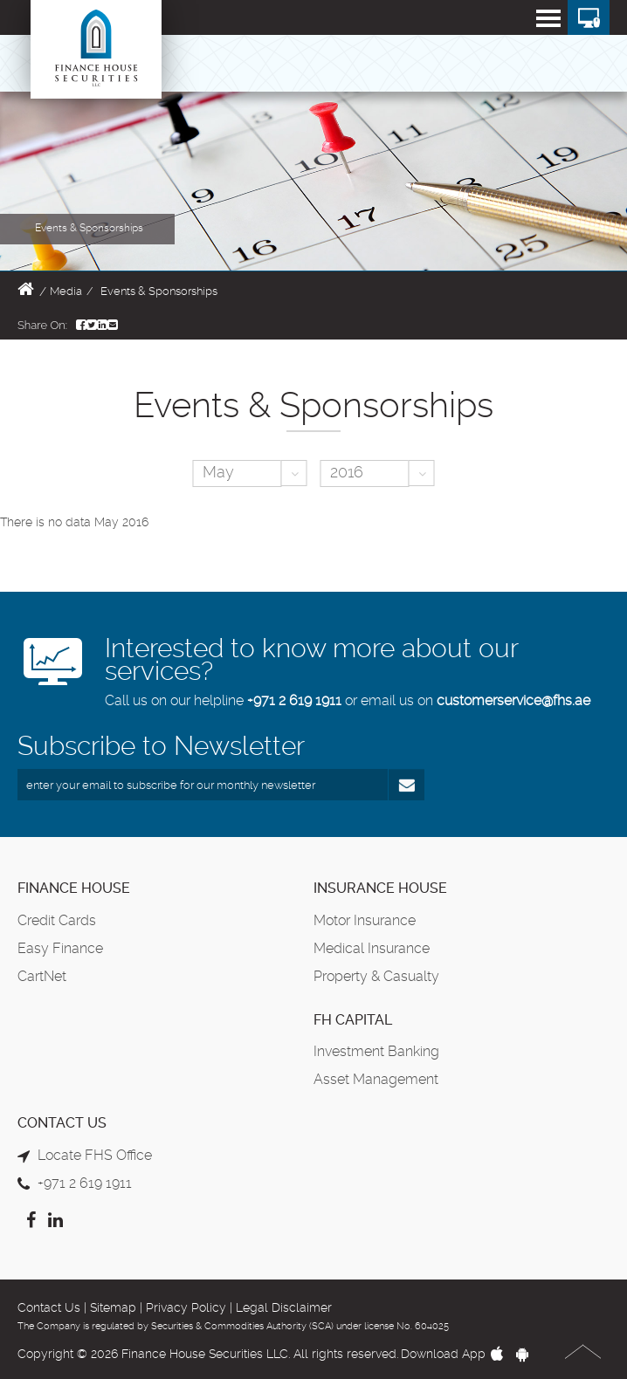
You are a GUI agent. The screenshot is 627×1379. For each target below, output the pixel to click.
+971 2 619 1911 (294, 700)
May (218, 472)
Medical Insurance (372, 948)
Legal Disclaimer (284, 1307)
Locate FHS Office (95, 1155)
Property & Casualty (376, 976)
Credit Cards (56, 920)
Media (66, 291)
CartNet (41, 976)
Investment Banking (376, 1051)
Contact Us (48, 1307)
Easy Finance (60, 948)
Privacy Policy (186, 1307)
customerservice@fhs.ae (513, 700)
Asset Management (376, 1079)
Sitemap (113, 1307)
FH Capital (353, 1020)
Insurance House (380, 888)
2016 (346, 472)
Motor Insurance (365, 920)
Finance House (73, 888)
